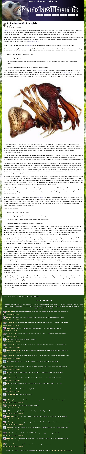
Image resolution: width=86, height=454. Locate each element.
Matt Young (9, 311)
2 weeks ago (21, 402)
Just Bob (8, 433)
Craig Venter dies (7, 374)
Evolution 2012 (8, 30)
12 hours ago (16, 314)
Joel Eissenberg (11, 394)
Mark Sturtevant (11, 333)
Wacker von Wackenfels (13, 350)
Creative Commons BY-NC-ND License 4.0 (62, 450)
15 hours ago (16, 319)
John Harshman (11, 378)
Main (32, 1)
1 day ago (17, 325)
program (29, 45)
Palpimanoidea (66, 72)
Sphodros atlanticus (7, 314)
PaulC (7, 361)
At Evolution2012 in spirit (22, 23)
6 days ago (17, 380)
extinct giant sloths (33, 41)
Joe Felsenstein (11, 322)
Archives (42, 1)
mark (7, 411)
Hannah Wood (41, 70)
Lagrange (40, 197)
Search (53, 1)
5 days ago (17, 358)
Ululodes (8, 317)
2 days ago (17, 341)
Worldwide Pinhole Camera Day (10, 402)
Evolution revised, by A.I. (8, 325)
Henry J (8, 339)
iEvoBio (15, 280)
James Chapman (11, 389)
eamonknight (10, 367)
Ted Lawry (9, 427)
